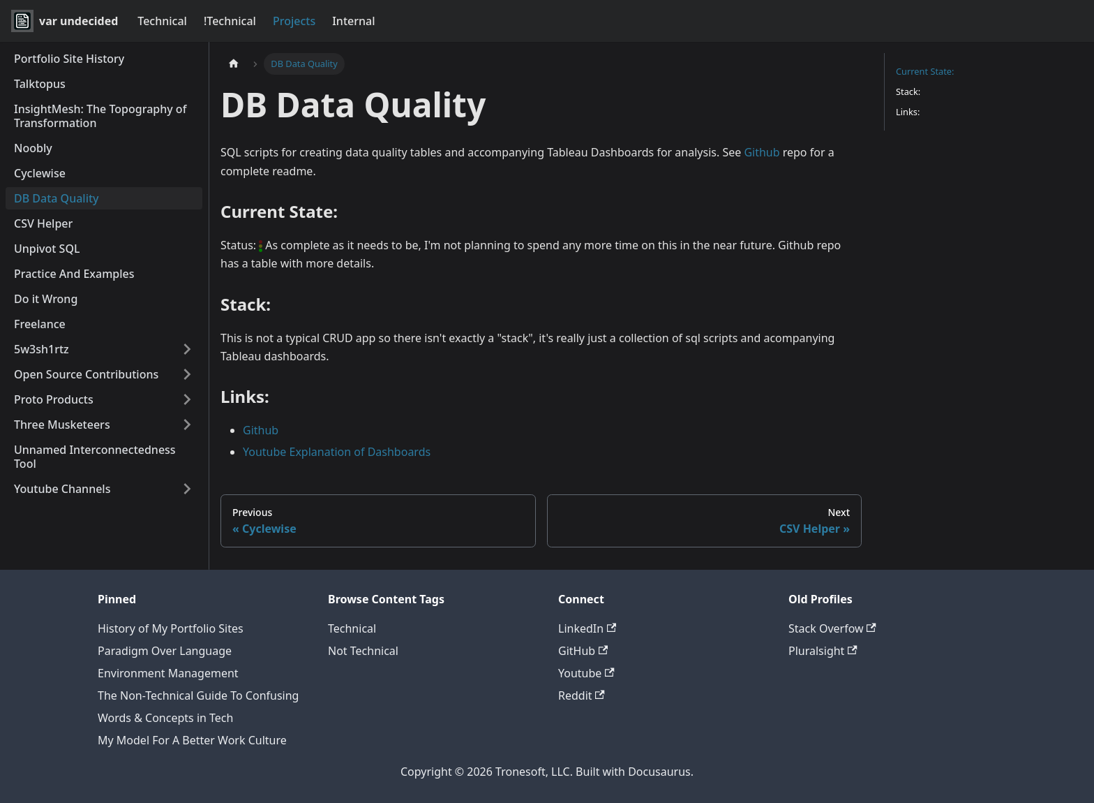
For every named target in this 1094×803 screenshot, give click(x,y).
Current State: (925, 71)
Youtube (586, 673)
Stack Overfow (832, 628)
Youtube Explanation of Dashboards (336, 451)
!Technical (230, 21)
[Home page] (233, 64)
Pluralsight (822, 650)
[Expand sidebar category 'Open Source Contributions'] (187, 374)
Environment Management (168, 673)
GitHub (583, 650)
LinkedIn (587, 628)
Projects (294, 21)
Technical (162, 21)
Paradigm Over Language (165, 650)
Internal (353, 21)
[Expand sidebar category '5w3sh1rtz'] (187, 349)
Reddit (581, 695)
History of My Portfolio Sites (170, 628)
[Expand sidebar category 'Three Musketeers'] (187, 424)
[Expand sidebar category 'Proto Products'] (187, 399)
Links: (908, 111)
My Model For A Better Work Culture (192, 740)
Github (761, 152)
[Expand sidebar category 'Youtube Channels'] (187, 489)
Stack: (908, 91)
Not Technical (363, 650)
